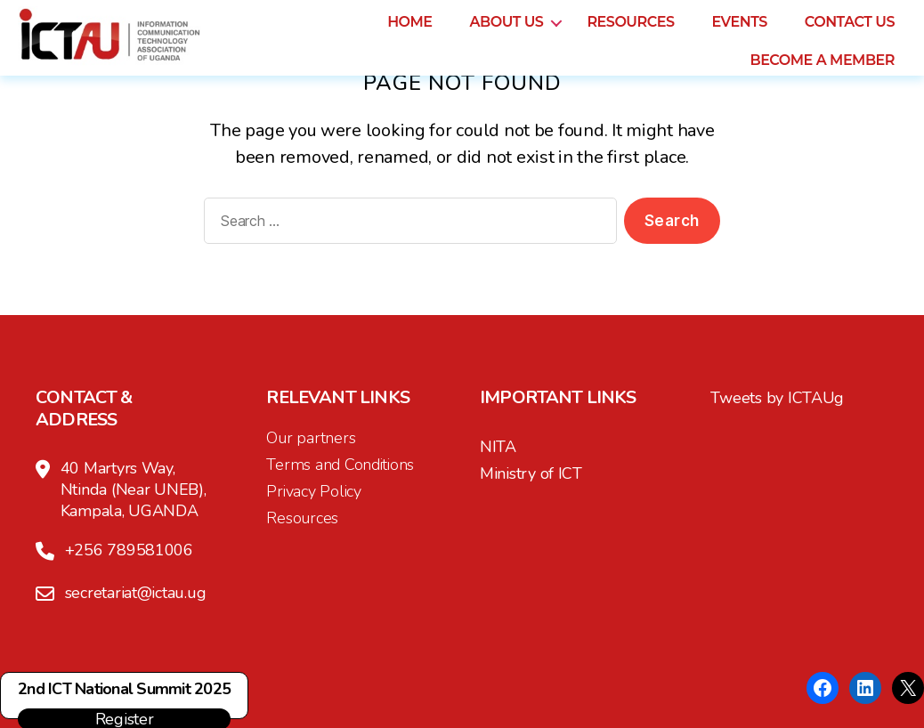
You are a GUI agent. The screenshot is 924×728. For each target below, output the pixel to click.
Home (409, 21)
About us (507, 21)
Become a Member (822, 60)
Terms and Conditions (340, 464)
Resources (630, 21)
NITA (498, 446)
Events (738, 21)
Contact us (850, 21)
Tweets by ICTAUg (777, 397)
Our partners (310, 438)
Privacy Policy (313, 491)
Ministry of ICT (531, 473)
